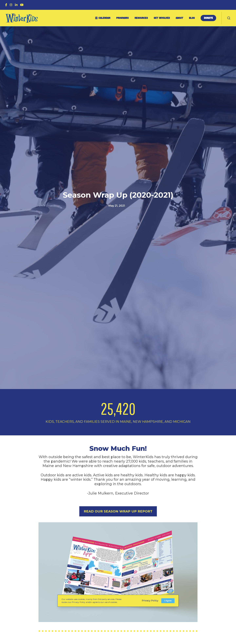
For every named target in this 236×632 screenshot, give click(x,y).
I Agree (168, 600)
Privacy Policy (150, 600)
